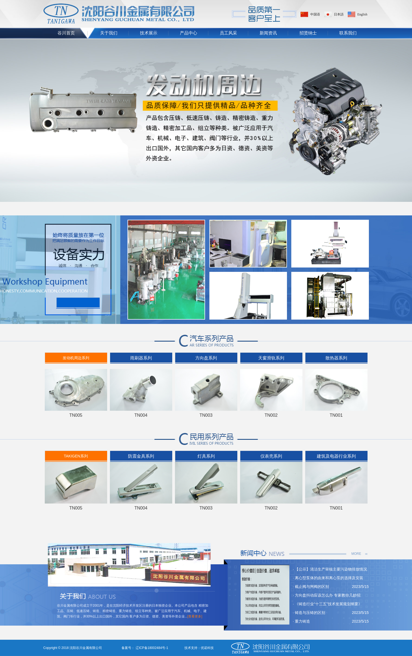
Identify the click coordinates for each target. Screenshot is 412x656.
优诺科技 (207, 648)
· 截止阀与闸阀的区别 (311, 586)
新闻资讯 (268, 33)
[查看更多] (194, 616)
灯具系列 (206, 456)
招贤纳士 (308, 33)
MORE (356, 554)
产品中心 (188, 33)
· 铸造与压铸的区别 (309, 612)
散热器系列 (336, 358)
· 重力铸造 (301, 621)
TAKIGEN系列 (76, 456)
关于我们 (108, 33)
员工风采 (228, 33)
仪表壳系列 (271, 456)
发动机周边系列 (76, 358)
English (362, 14)
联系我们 (348, 33)
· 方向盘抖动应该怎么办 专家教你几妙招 (327, 595)
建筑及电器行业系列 (336, 456)
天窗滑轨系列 (271, 358)
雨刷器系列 (141, 358)
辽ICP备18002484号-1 (151, 648)
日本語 (339, 14)
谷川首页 (66, 33)
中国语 (315, 14)
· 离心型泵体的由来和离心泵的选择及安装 (328, 578)
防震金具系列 (141, 456)
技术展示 (148, 33)
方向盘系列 (206, 358)
